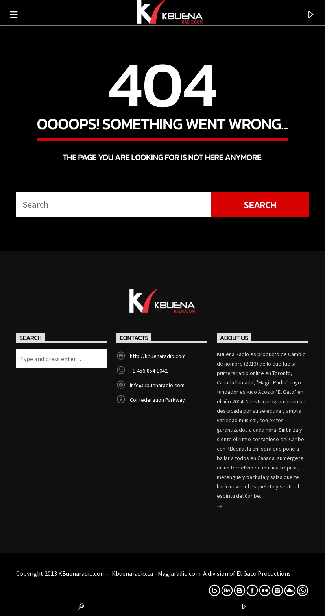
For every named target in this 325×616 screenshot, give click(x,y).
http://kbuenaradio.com (158, 356)
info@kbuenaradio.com (157, 385)
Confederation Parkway (157, 399)
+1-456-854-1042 (149, 370)
